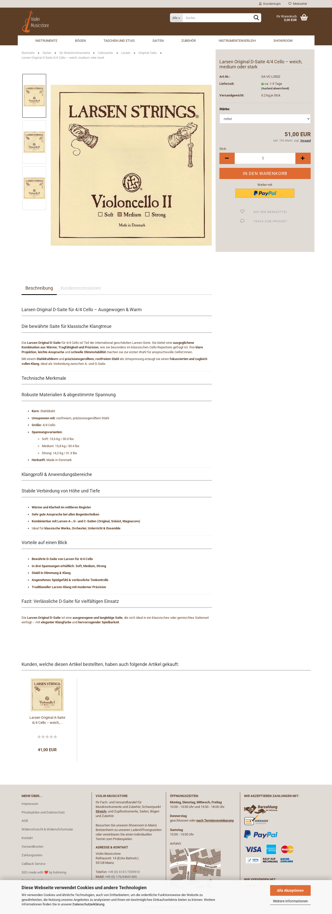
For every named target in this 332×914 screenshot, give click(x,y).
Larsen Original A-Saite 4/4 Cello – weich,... (47, 720)
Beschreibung (39, 288)
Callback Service (33, 864)
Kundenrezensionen (81, 288)
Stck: (223, 149)
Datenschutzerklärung (88, 904)
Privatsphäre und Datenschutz (43, 812)
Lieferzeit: (226, 84)
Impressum (30, 804)
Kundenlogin (270, 4)
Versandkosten (32, 846)
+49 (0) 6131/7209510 (124, 872)
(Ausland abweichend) (275, 88)
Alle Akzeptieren (290, 890)
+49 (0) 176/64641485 (121, 877)
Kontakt (27, 838)
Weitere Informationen (290, 901)
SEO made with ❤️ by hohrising (44, 872)
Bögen (80, 41)
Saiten (158, 41)
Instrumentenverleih (237, 41)
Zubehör (188, 41)
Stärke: (224, 109)
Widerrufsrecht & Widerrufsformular (47, 829)
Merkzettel (297, 4)
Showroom (282, 41)
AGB (25, 821)
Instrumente (46, 41)
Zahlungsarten (32, 855)
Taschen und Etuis (119, 41)
